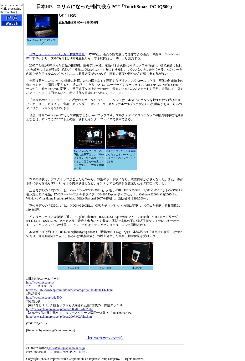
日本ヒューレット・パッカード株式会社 (57, 54)
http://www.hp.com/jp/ (40, 282)
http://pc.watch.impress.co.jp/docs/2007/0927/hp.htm (59, 316)
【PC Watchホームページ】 (105, 338)
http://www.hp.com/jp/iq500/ (44, 297)
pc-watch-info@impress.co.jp (66, 348)
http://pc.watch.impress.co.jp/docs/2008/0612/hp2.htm (59, 309)
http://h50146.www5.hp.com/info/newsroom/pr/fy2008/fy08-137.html (69, 290)
